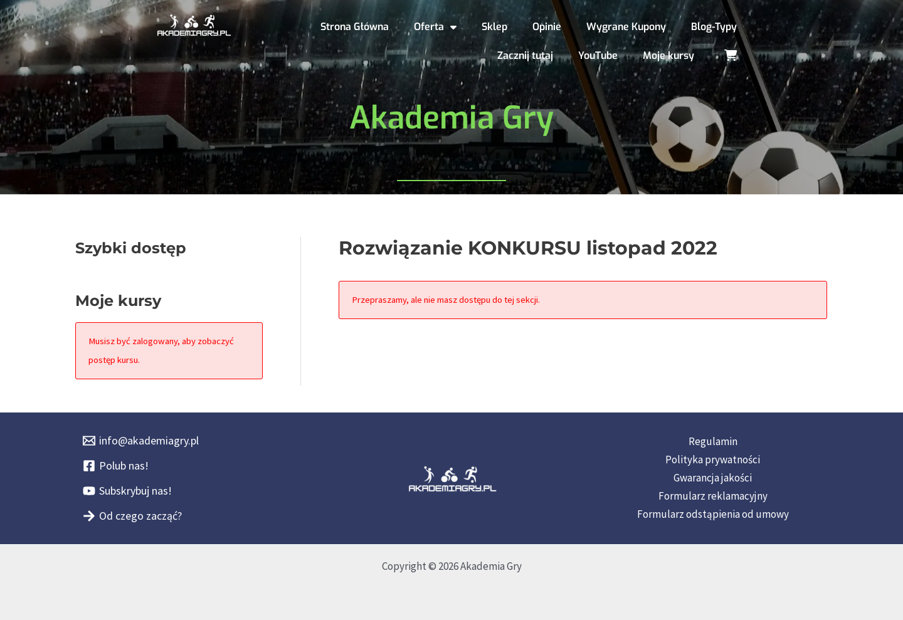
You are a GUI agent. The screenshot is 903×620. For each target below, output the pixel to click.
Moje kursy (668, 55)
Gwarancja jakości (712, 478)
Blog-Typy (714, 26)
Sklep (494, 26)
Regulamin (713, 441)
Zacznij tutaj (525, 55)
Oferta (435, 27)
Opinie (546, 26)
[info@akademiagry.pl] (140, 440)
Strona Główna (354, 26)
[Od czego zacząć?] (132, 516)
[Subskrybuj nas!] (127, 491)
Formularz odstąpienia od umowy (713, 514)
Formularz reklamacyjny (713, 496)
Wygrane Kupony (626, 26)
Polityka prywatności (712, 459)
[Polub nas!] (115, 466)
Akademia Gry (451, 118)
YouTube (598, 55)
